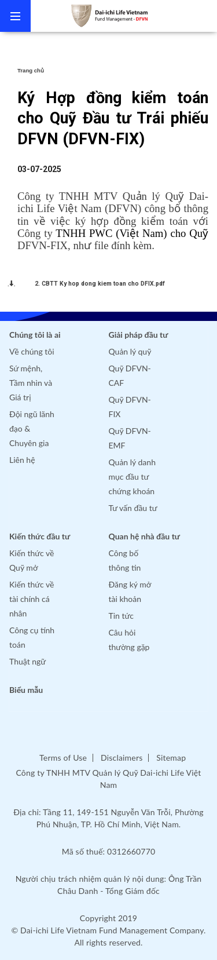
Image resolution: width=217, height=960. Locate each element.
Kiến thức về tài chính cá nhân (31, 598)
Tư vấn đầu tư (133, 508)
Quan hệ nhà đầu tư (145, 536)
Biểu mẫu (26, 690)
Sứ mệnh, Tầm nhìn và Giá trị (30, 382)
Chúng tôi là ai (35, 335)
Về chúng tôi (31, 351)
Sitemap (171, 757)
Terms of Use (63, 757)
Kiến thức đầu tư (39, 536)
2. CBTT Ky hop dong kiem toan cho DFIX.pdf (100, 283)
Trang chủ (30, 70)
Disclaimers (121, 757)
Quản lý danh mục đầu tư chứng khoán (132, 476)
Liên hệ (22, 460)
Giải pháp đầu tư (138, 335)
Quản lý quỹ (130, 351)
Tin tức (121, 615)
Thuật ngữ (27, 661)
